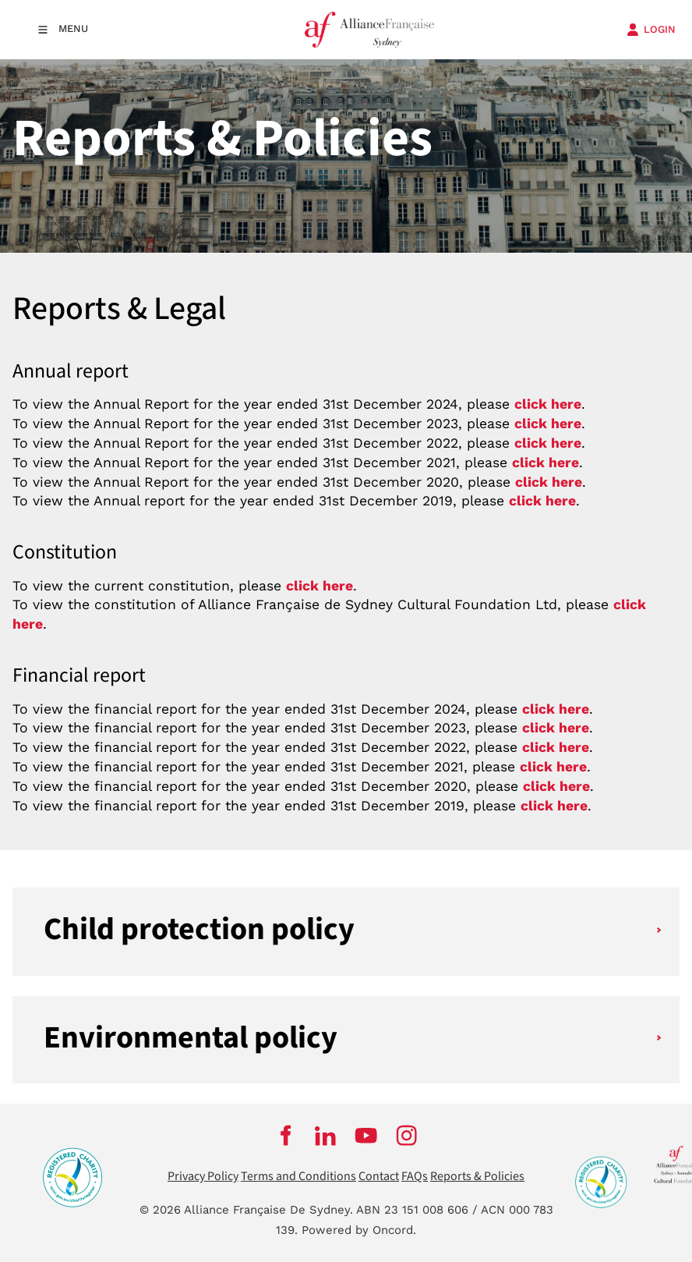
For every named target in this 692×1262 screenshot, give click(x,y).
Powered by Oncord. (359, 1230)
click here (545, 462)
